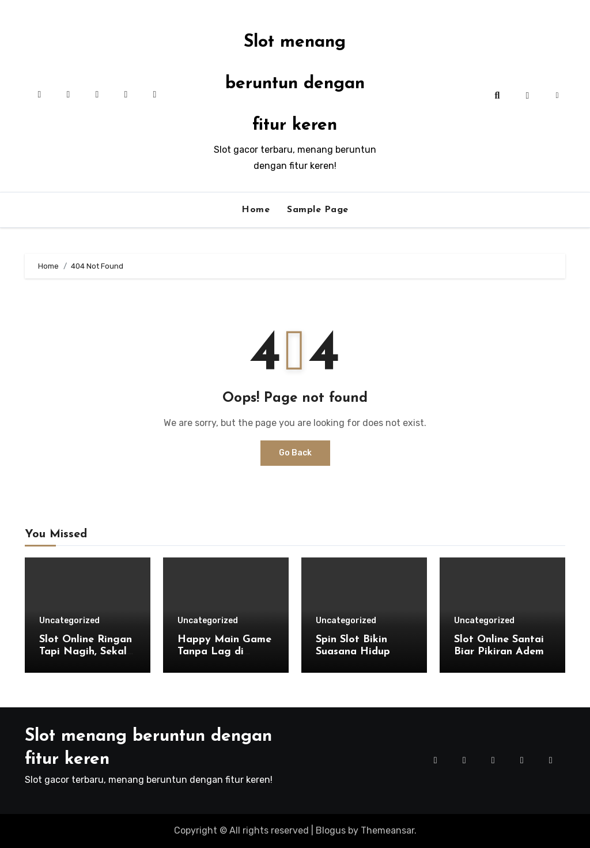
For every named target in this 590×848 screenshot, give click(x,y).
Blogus (331, 830)
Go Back (295, 453)
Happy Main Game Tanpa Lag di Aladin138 (224, 652)
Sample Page (318, 209)
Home (255, 209)
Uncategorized (69, 621)
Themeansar (387, 830)
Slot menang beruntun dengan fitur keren (295, 83)
